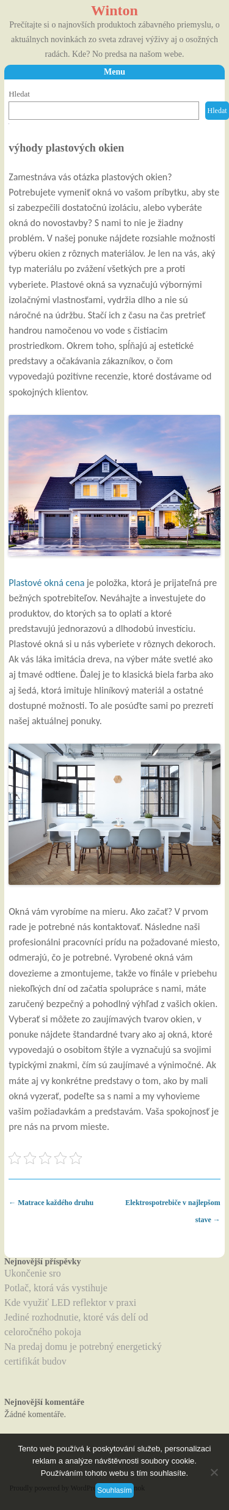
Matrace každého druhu (51, 1202)
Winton (114, 10)
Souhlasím (114, 1490)
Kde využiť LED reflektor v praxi (70, 1302)
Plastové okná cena (46, 582)
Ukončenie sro (32, 1273)
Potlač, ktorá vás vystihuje (55, 1288)
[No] (214, 1472)
